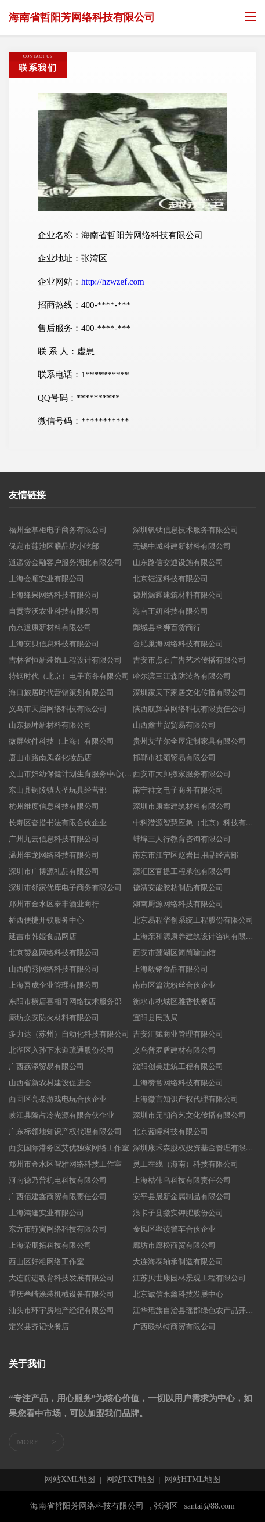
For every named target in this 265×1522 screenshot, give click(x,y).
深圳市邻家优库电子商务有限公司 (65, 887)
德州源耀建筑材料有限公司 (178, 595)
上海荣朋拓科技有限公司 (50, 1245)
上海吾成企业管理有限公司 (54, 985)
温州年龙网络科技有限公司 (54, 855)
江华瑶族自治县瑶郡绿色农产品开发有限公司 (195, 1310)
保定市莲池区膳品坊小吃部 (54, 546)
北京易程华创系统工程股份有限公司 (193, 920)
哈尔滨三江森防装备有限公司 (182, 676)
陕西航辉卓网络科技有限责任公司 (189, 708)
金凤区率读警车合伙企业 (174, 1229)
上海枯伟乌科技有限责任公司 (182, 1180)
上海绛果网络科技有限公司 (54, 595)
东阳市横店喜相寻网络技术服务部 (65, 1001)
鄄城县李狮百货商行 (167, 627)
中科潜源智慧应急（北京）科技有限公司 (195, 822)
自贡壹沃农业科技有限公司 (54, 611)
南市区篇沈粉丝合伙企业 (174, 985)
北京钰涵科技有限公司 (170, 578)
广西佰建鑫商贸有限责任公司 (58, 1196)
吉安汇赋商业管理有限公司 (178, 1034)
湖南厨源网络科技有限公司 (178, 903)
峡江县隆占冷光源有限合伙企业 (61, 1115)
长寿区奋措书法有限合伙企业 (58, 822)
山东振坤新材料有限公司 (50, 725)
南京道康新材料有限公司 (50, 627)
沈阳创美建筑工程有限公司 (178, 1066)
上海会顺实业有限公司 (46, 578)
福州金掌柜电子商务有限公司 (58, 530)
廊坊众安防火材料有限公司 (54, 1017)
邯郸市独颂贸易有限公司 (174, 757)
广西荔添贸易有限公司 (46, 1066)
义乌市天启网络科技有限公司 (58, 708)
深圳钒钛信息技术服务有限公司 (185, 530)
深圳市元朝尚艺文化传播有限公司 (189, 1115)
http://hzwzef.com (112, 281)
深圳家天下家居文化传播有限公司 (189, 692)
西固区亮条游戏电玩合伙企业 (58, 1099)
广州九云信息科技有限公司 (54, 838)
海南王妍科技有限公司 (170, 611)
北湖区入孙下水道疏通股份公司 (61, 1050)
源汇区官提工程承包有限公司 (182, 871)
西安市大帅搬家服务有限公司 (182, 773)
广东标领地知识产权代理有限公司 (65, 1131)
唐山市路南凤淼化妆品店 (50, 757)
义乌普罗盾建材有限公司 (174, 1050)
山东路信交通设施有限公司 (178, 562)
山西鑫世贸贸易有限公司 (174, 725)
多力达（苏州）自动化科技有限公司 (69, 1034)
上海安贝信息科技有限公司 (54, 643)
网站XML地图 (70, 1480)
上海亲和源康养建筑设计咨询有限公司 (195, 936)
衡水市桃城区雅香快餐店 (174, 1001)
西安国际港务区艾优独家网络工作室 (69, 1147)
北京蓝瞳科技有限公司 (170, 1131)
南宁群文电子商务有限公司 (178, 790)
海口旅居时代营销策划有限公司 (61, 692)
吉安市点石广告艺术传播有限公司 (189, 660)
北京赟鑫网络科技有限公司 (54, 952)
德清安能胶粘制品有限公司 (178, 887)
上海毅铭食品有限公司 (170, 969)
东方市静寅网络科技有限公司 (58, 1229)
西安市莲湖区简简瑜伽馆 (174, 952)
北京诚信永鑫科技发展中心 (178, 1294)
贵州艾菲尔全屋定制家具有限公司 (189, 741)
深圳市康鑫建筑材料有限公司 (182, 806)
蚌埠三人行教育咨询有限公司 (182, 838)
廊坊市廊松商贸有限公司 (174, 1245)
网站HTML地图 (192, 1480)
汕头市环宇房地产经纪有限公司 (61, 1310)
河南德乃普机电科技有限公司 (58, 1180)
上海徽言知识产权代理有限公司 (185, 1099)
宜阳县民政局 (155, 1017)
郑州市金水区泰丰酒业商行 (54, 903)
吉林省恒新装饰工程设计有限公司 (65, 660)
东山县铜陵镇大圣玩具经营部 (58, 790)
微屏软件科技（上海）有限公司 (61, 741)
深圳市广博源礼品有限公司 (54, 871)
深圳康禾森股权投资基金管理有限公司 (195, 1147)
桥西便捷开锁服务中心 (46, 920)
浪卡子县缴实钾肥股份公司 (178, 1212)
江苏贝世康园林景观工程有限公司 (189, 1277)
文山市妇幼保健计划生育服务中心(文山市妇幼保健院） (71, 773)
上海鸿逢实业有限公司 (46, 1212)
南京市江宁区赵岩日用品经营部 (185, 855)
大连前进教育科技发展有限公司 (61, 1277)
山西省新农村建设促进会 (50, 1082)
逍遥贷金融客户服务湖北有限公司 (65, 562)
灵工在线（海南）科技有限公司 (185, 1164)
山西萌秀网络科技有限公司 (54, 969)
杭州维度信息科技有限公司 (54, 806)
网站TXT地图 (130, 1480)
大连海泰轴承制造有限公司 (178, 1261)
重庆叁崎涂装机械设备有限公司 (61, 1294)
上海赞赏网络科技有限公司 (178, 1082)
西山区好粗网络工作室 (46, 1261)
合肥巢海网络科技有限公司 (178, 643)
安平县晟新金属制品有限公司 (182, 1196)
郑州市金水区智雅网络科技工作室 (65, 1164)
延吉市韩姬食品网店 (43, 936)
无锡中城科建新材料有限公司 (182, 546)
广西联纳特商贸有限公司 (174, 1326)
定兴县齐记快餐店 (39, 1326)
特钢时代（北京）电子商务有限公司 (69, 676)
